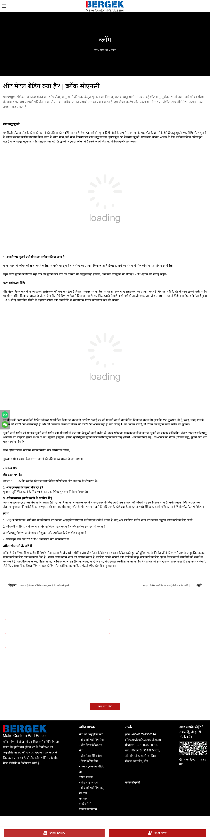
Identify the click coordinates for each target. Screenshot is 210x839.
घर (95, 50)
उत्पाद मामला (86, 777)
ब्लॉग (113, 50)
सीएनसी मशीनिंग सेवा (92, 739)
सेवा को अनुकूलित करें (91, 734)
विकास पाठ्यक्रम (88, 809)
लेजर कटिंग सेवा (89, 761)
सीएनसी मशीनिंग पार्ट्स (93, 787)
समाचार (83, 798)
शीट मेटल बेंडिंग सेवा (91, 755)
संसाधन (104, 50)
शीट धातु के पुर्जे (89, 782)
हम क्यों (83, 793)
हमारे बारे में (85, 803)
